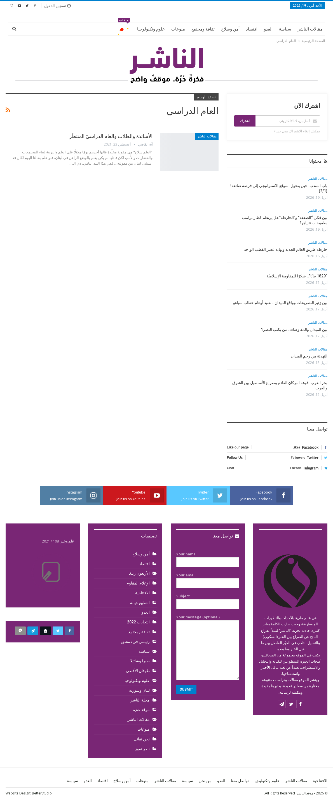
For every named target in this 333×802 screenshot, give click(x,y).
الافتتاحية (142, 593)
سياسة (285, 29)
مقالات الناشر (310, 29)
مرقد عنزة (141, 709)
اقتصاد (251, 29)
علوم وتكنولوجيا (151, 29)
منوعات (178, 29)
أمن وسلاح (230, 29)
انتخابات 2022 (138, 622)
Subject (207, 600)
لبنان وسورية (139, 690)
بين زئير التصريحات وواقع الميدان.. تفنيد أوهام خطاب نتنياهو (280, 302)
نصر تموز (142, 749)
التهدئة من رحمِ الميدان (309, 356)
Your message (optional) (207, 647)
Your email (207, 579)
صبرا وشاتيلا (140, 661)
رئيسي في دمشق (135, 641)
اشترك (245, 121)
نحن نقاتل (142, 739)
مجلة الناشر (140, 700)
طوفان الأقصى (138, 670)
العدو (268, 29)
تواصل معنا (225, 536)
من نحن (205, 780)
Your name (207, 558)
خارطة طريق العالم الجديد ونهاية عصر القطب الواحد (285, 249)
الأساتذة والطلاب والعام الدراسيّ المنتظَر (111, 136)
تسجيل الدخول (57, 5)
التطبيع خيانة (140, 602)
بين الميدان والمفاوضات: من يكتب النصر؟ (294, 329)
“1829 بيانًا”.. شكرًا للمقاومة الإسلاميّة (296, 276)
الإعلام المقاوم (138, 583)
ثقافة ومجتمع (203, 29)
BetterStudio (42, 793)
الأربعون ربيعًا (139, 573)
